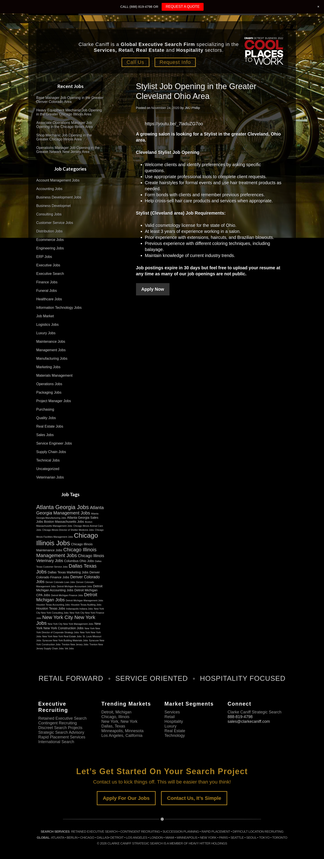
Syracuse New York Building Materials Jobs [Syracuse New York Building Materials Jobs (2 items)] (65, 640)
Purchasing (45, 409)
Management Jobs (51, 350)
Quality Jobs (46, 418)
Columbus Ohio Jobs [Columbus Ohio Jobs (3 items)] (79, 561)
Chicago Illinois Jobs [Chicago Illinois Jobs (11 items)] (67, 539)
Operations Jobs (49, 384)
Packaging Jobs (49, 392)
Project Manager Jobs (53, 401)
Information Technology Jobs (59, 307)
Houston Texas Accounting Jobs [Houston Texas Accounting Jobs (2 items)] (53, 604)
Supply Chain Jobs (51, 452)
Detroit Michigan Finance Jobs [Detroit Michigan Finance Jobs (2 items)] (67, 595)
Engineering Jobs (50, 248)
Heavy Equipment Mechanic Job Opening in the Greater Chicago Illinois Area (69, 112)
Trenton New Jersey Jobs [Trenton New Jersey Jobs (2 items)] (75, 644)
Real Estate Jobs (49, 426)
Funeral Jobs (46, 291)
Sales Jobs (45, 435)
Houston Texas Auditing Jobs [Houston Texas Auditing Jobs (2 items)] (86, 604)
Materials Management (54, 375)
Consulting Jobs (49, 214)
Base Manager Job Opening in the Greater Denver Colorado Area (70, 100)
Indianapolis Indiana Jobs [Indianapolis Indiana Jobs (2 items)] (79, 608)
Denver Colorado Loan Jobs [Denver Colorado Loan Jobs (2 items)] (60, 582)
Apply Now (152, 289)
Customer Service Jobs (54, 223)
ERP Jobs (44, 257)
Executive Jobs (48, 265)
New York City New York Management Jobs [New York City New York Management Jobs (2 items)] (70, 624)
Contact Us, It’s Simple (194, 798)
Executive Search (50, 274)
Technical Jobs (48, 460)
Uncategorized (47, 469)
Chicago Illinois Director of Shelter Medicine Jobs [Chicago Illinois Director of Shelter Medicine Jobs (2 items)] (68, 530)
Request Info (175, 62)
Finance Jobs (47, 282)
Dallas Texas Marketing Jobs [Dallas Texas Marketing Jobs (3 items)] (68, 572)
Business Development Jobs (58, 197)
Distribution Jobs (49, 231)
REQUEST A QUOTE (183, 6)
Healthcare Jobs (49, 299)
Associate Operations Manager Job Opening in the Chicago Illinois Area (64, 125)
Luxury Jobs (46, 333)
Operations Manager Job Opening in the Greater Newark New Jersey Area (68, 150)
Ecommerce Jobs (50, 240)
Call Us (135, 62)
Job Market (45, 316)
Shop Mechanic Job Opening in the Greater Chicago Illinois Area (64, 137)
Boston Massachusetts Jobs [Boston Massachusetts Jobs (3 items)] (64, 521)
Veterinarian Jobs (50, 477)
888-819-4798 (240, 717)
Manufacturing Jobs (52, 358)
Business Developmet (53, 206)
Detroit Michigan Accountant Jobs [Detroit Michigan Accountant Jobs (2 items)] (74, 586)
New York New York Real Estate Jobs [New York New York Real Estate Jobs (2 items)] (62, 636)
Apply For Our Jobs (126, 798)
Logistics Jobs (47, 324)
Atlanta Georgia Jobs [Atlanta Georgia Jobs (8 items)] (62, 507)
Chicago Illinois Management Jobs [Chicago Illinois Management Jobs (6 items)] (66, 552)
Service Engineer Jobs (54, 443)
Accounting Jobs (49, 189)
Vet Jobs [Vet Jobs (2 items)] (69, 648)
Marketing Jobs (48, 367)
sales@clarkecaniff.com (249, 721)
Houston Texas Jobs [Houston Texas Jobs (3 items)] (50, 608)
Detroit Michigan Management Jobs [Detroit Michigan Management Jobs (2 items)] (84, 600)
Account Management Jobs (58, 180)
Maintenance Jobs (50, 341)
